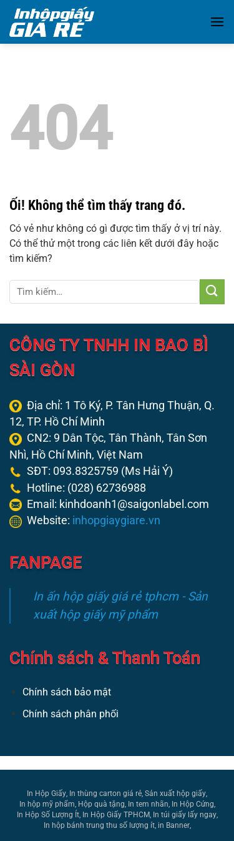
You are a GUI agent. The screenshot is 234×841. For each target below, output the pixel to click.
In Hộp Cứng (193, 804)
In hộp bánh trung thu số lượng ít (99, 825)
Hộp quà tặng (101, 804)
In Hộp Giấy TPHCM (116, 814)
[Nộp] (212, 291)
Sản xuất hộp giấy (175, 793)
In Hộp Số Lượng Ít (48, 814)
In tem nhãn (148, 804)
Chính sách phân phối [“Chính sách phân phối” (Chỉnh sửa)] (70, 714)
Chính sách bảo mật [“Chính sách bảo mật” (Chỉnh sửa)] (66, 692)
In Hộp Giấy (46, 793)
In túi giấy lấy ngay (185, 814)
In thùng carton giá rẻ (105, 793)
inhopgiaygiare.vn (116, 520)
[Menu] (217, 21)
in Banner (174, 825)
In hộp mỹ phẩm (47, 804)
